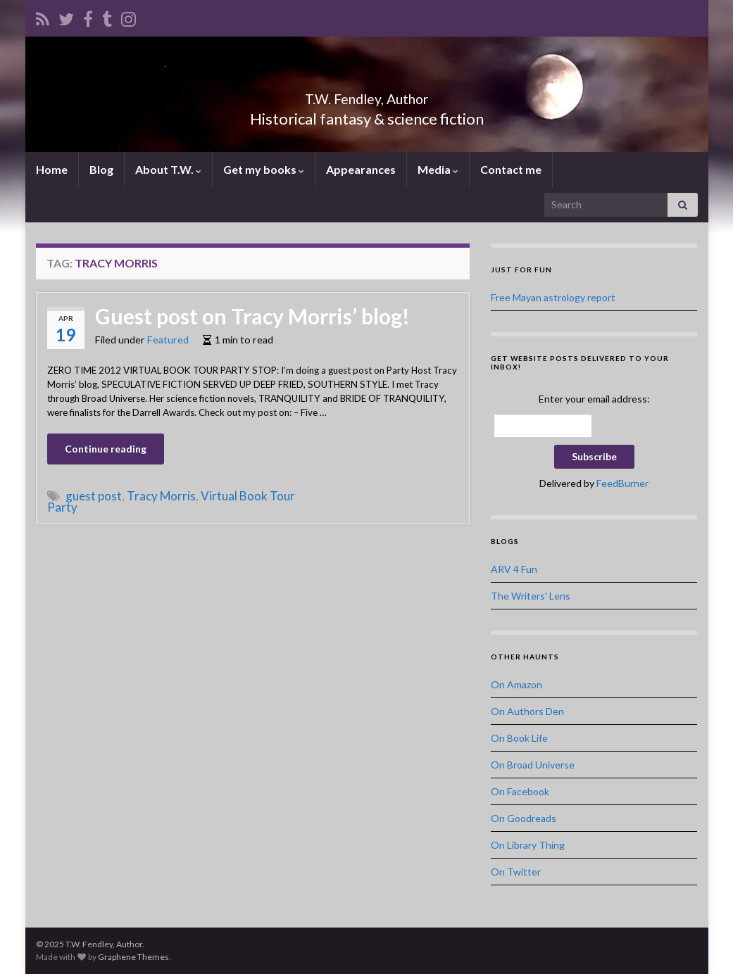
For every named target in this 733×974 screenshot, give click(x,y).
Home (52, 169)
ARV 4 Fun (514, 569)
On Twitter (516, 872)
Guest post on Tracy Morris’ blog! (252, 316)
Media (438, 169)
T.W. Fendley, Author (366, 95)
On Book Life (519, 738)
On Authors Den (527, 711)
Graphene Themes (133, 956)
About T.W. (168, 169)
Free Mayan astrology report (553, 297)
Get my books (263, 169)
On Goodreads (523, 818)
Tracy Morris (161, 495)
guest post (93, 495)
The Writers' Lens (530, 596)
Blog (101, 169)
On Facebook (520, 791)
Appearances (361, 169)
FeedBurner (622, 483)
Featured (168, 340)
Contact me (510, 169)
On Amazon (516, 684)
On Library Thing (528, 845)
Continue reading (105, 449)
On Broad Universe (533, 765)
